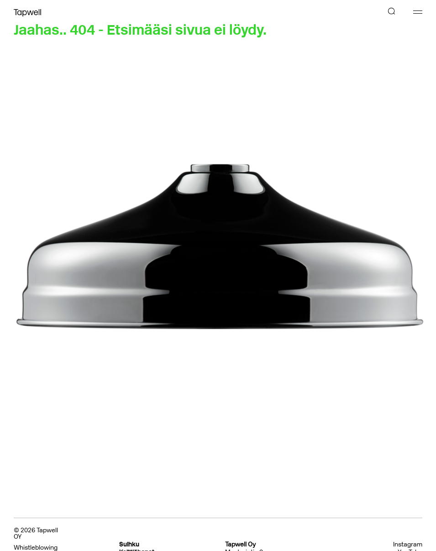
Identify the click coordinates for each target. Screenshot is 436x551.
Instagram (407, 544)
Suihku (129, 544)
